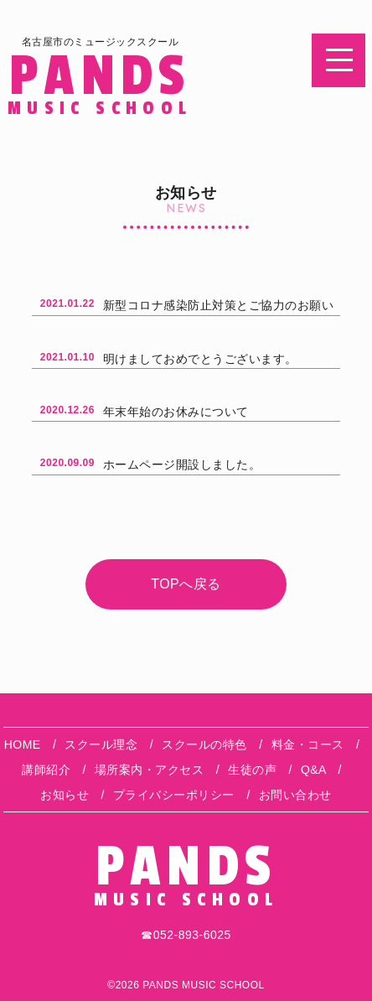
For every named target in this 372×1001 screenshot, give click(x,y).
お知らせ (64, 794)
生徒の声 (252, 769)
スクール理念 (101, 744)
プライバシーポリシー (174, 794)
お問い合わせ (295, 794)
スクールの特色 (204, 744)
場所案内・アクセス (149, 769)
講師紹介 (46, 769)
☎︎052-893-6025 (186, 934)
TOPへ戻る (186, 584)
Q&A (313, 769)
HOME (22, 744)
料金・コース (307, 744)
